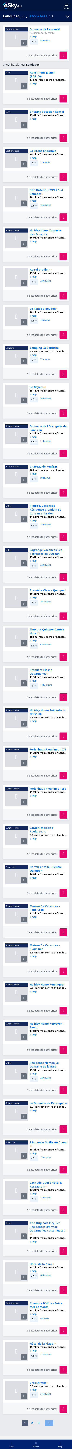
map (33, 36)
